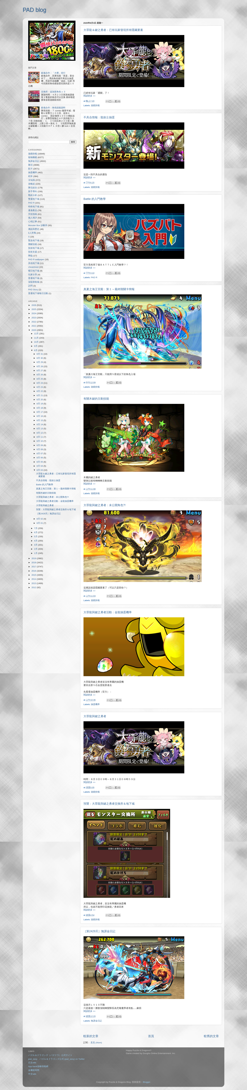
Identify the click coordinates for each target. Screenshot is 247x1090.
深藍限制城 (33, 282)
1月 (36, 553)
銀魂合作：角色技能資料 (53, 107)
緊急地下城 (33, 240)
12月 (36, 333)
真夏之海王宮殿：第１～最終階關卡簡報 (109, 289)
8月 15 (40, 420)
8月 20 (40, 399)
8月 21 (40, 395)
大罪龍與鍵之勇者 (94, 716)
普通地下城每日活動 (38, 293)
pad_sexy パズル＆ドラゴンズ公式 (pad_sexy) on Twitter (56, 1059)
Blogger (146, 1082)
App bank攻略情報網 (38, 1066)
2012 (34, 587)
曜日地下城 (33, 271)
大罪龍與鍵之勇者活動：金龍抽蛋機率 (107, 612)
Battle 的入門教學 (94, 199)
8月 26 (40, 374)
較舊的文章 (211, 1036)
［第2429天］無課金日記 (99, 931)
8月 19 (40, 403)
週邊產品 (32, 210)
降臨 (30, 255)
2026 (34, 305)
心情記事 (32, 221)
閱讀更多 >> (89, 96)
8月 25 (40, 379)
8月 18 (40, 408)
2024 (34, 313)
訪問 (30, 286)
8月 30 (40, 358)
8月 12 (40, 433)
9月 (36, 346)
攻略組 (31, 184)
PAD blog (34, 10)
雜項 (30, 165)
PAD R (94, 277)
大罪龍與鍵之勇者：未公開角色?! (104, 505)
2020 (34, 330)
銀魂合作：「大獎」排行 (53, 73)
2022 (34, 322)
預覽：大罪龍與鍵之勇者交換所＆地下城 (109, 803)
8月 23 (40, 387)
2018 (34, 562)
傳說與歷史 (33, 229)
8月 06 (40, 457)
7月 (36, 528)
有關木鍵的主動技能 (96, 398)
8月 (36, 350)
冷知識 (31, 180)
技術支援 (32, 252)
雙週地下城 (33, 199)
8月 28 (40, 366)
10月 (36, 342)
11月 (36, 338)
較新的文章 (90, 1036)
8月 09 (40, 445)
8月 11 (40, 437)
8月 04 (40, 466)
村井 (30, 176)
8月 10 (40, 441)
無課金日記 (96, 1021)
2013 (34, 583)
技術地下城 (33, 248)
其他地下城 (33, 263)
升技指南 (32, 214)
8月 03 (40, 470)
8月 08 (40, 449)
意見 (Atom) (96, 1042)
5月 (36, 536)
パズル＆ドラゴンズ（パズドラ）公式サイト (50, 1055)
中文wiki (32, 1074)
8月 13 (40, 428)
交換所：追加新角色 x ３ (53, 92)
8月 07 (40, 453)
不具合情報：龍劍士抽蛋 (99, 117)
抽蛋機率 (95, 704)
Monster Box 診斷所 (37, 225)
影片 (30, 169)
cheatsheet (33, 267)
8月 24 (40, 383)
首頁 (151, 1036)
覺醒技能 (32, 244)
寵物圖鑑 (32, 157)
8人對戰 (32, 233)
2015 (34, 575)
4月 (36, 541)
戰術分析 (32, 195)
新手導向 (32, 191)
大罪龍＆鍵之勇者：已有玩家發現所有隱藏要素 (113, 30)
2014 (34, 579)
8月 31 (40, 354)
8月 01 (40, 523)
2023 (34, 317)
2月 (36, 549)
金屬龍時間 (33, 1070)
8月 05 (40, 462)
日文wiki (32, 1062)
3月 (36, 545)
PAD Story (33, 289)
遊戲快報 (95, 105)
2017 (34, 566)
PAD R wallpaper (36, 259)
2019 (34, 558)
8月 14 (40, 424)
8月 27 (40, 370)
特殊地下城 (33, 206)
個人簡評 (32, 218)
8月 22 (40, 391)
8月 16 (40, 416)
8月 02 (40, 519)
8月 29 (40, 362)
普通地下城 (33, 278)
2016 (34, 571)
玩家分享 (32, 274)
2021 (34, 326)
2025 (34, 309)
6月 (36, 532)
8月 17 (40, 412)
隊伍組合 (32, 187)
